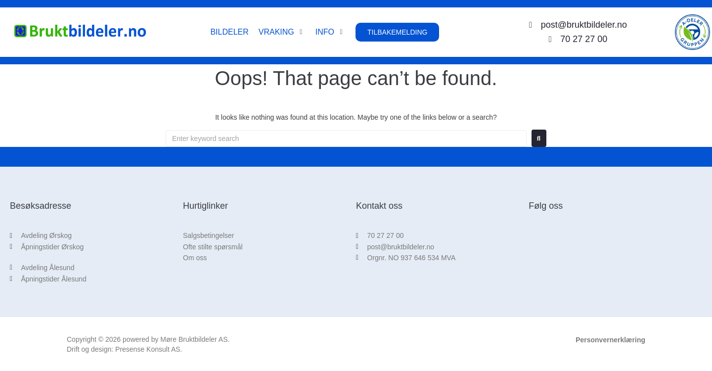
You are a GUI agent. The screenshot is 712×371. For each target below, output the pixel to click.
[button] (282, 32)
